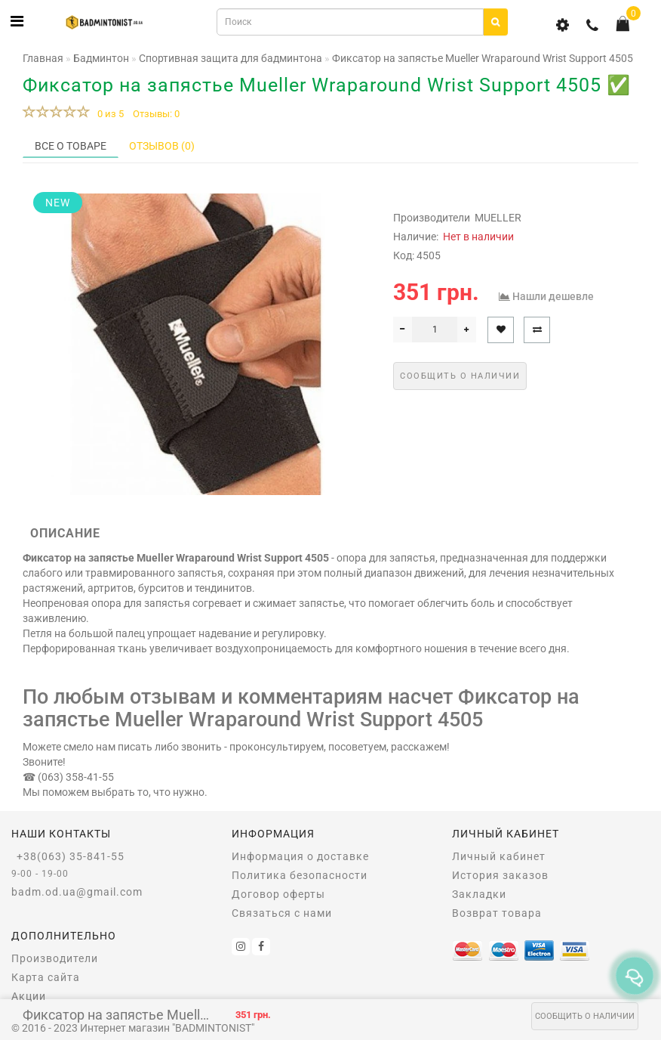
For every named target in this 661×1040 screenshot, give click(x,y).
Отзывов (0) (162, 146)
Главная (43, 58)
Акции (28, 996)
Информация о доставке (300, 856)
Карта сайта (45, 977)
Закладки (479, 894)
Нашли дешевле (553, 296)
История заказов (500, 875)
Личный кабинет (499, 856)
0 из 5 (108, 113)
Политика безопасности (299, 875)
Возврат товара (497, 913)
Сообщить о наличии (585, 1016)
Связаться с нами (282, 913)
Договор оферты (278, 894)
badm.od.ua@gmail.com (77, 892)
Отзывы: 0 (156, 113)
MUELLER (498, 218)
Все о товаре (70, 146)
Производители (54, 958)
